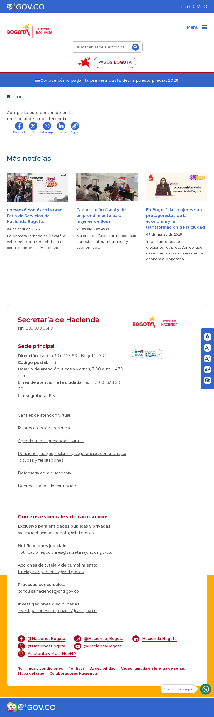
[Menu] (197, 27)
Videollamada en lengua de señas (153, 668)
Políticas (76, 668)
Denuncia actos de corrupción (47, 485)
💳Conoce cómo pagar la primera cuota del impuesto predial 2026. (107, 80)
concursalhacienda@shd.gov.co (48, 591)
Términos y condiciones (40, 668)
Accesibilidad (103, 668)
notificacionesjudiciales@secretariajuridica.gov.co (65, 552)
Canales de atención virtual (44, 415)
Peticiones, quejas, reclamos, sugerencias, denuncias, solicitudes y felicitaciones (72, 457)
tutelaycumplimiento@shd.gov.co (51, 571)
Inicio (14, 97)
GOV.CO (198, 6)
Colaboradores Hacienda (73, 673)
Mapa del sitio (31, 673)
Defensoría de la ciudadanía (44, 473)
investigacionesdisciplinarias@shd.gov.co (57, 610)
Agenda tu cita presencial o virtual (51, 440)
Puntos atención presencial (44, 428)
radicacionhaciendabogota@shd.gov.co (56, 532)
